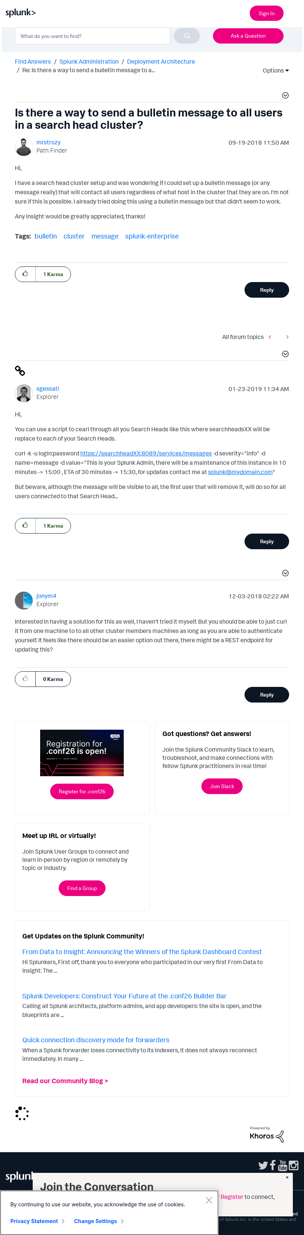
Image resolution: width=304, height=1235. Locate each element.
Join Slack (222, 786)
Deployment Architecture (161, 61)
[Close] (209, 1200)
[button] (284, 96)
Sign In (267, 13)
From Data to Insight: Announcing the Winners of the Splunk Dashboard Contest (142, 951)
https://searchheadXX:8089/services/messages (146, 453)
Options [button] (271, 70)
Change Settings (95, 1221)
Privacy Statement (34, 1221)
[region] (109, 1212)
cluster (74, 236)
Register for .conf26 (82, 791)
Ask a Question (248, 35)
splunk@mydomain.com (240, 472)
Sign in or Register (219, 1196)
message (105, 236)
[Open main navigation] (294, 12)
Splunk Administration (89, 61)
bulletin (46, 236)
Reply (267, 290)
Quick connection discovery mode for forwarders (95, 1040)
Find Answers (33, 61)
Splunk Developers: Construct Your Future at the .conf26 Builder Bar (124, 996)
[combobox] (107, 35)
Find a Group (82, 888)
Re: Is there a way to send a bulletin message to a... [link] (88, 70)
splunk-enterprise (152, 236)
